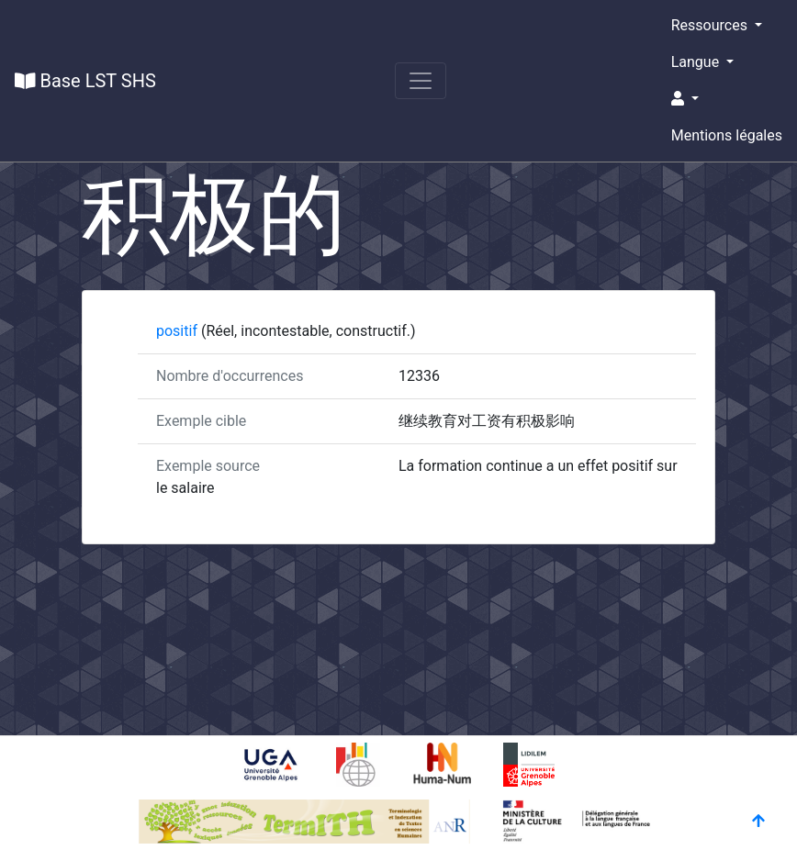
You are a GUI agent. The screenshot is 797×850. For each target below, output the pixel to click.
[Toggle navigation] (420, 80)
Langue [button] (697, 62)
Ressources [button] (711, 25)
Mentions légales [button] (726, 135)
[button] (726, 99)
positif (178, 331)
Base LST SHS (85, 81)
